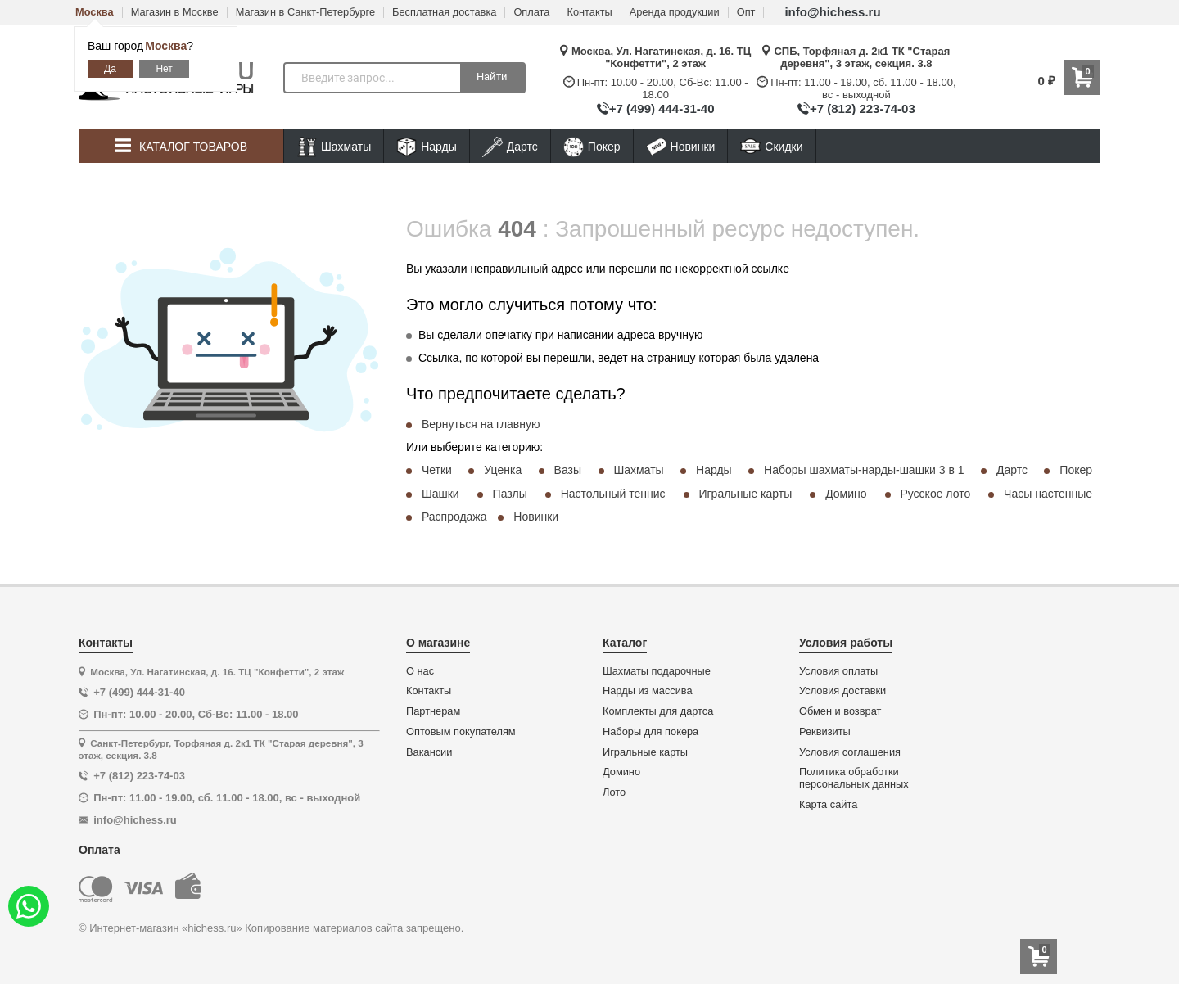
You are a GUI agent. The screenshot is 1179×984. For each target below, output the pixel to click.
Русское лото (935, 493)
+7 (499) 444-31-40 (662, 108)
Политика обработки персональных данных (854, 778)
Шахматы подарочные (657, 671)
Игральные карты (745, 493)
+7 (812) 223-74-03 (862, 108)
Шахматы (333, 147)
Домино (845, 493)
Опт (746, 12)
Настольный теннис (613, 493)
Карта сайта (828, 804)
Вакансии (429, 752)
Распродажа (454, 516)
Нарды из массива (648, 691)
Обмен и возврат (840, 711)
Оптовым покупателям (461, 732)
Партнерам (433, 711)
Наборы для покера (650, 732)
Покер (592, 147)
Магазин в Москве (175, 12)
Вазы (567, 469)
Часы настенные (1048, 493)
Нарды (426, 147)
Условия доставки (842, 691)
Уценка (503, 469)
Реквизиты (825, 732)
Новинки (681, 147)
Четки (437, 469)
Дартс (510, 147)
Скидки (771, 148)
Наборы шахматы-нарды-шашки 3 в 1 (864, 469)
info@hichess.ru (832, 12)
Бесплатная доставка (444, 12)
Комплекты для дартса (658, 711)
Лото (614, 792)
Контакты (589, 12)
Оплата (531, 12)
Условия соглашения (850, 752)
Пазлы (510, 493)
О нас (420, 671)
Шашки (440, 493)
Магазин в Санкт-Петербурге (305, 12)
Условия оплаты (838, 671)
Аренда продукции (675, 12)
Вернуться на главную (481, 424)
